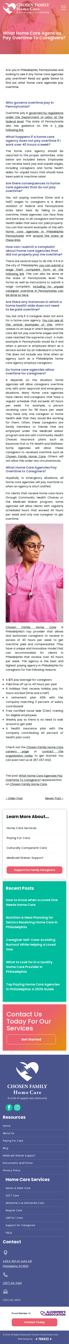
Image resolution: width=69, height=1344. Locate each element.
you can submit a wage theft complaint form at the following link (35, 269)
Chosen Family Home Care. (26, 456)
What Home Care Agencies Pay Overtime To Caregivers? (34, 778)
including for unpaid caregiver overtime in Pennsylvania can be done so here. (35, 291)
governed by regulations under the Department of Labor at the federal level (35, 117)
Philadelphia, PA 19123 (15, 1266)
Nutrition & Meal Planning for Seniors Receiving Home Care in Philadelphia (32, 922)
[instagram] (17, 1108)
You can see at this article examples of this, (35, 322)
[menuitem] (34, 828)
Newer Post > (54, 798)
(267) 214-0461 (12, 1283)
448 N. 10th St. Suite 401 (17, 1261)
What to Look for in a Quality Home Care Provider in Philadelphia (29, 967)
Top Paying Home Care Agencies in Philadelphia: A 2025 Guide (33, 986)
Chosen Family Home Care (31, 627)
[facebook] (9, 1108)
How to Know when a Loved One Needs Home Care (32, 902)
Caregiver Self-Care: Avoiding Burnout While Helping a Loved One (31, 945)
